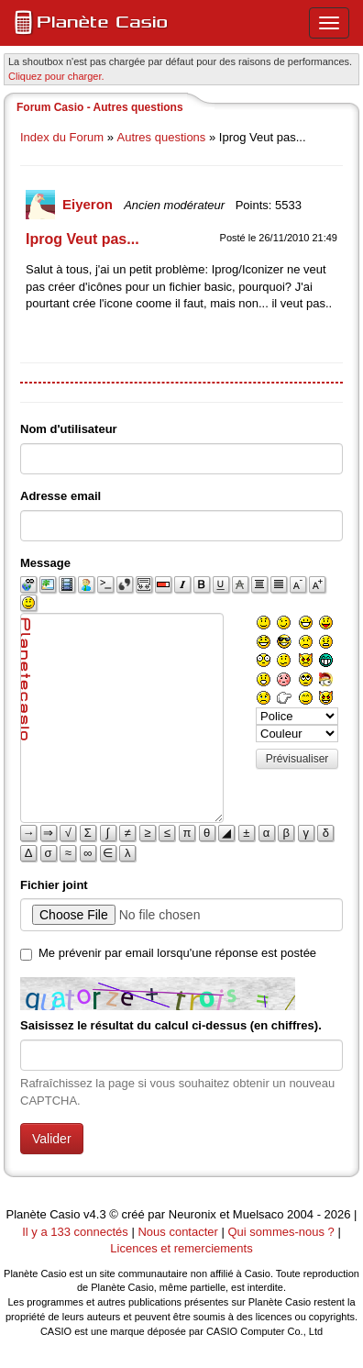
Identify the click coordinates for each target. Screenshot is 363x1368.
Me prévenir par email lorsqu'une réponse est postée (177, 953)
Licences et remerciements (181, 1248)
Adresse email (60, 496)
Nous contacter (177, 1232)
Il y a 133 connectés (76, 1232)
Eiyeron (89, 204)
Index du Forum (62, 137)
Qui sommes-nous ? (280, 1232)
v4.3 (94, 1214)
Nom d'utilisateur (68, 429)
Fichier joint (54, 885)
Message (45, 563)
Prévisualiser (297, 758)
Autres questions (161, 137)
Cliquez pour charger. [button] (56, 76)
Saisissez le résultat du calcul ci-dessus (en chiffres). (171, 1025)
